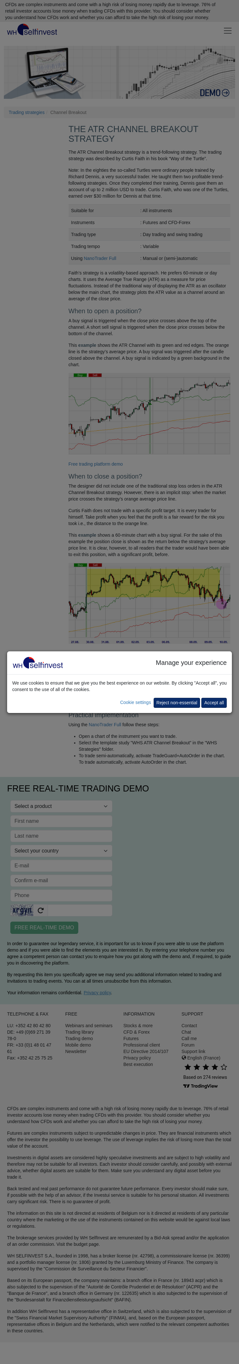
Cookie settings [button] (135, 702)
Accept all (214, 702)
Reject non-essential (177, 702)
